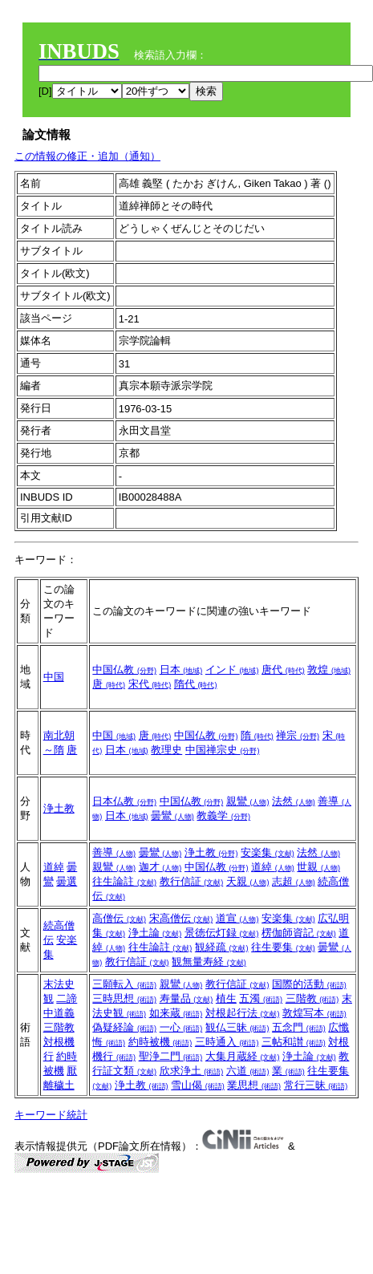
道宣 (237, 918)
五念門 (299, 1027)
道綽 (53, 867)
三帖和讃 (294, 1042)
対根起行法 (242, 1013)
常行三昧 (316, 1085)
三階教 (59, 1027)
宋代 (150, 684)
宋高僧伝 (181, 918)
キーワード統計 (50, 1115)
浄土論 (155, 933)
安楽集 (267, 852)
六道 (248, 1071)
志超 (293, 881)
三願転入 (124, 984)
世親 (318, 867)
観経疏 (222, 947)
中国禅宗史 (222, 750)
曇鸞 (172, 815)
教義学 (223, 815)
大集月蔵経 (242, 1056)
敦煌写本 (314, 1013)
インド (232, 669)
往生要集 (283, 947)
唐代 (283, 669)
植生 (226, 998)
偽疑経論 (124, 1027)
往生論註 (124, 881)
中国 (53, 677)
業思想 (254, 1085)
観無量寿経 (209, 962)
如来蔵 (176, 1013)
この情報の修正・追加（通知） (87, 156)
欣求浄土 (192, 1071)
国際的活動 (309, 984)
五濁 (260, 998)
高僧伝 (119, 918)
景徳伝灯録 (221, 933)
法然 (293, 801)
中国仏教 (124, 669)
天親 (248, 881)
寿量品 (186, 998)
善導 (114, 852)
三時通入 (227, 1042)
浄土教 (59, 808)
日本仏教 (124, 801)
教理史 (166, 750)
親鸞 (248, 801)
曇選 (66, 881)
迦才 (160, 867)
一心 (181, 1027)
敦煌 (329, 669)
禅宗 (297, 735)
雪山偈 (198, 1085)
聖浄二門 (171, 1056)
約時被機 (160, 1042)
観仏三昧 (237, 1027)
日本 (181, 669)
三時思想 (124, 998)
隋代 (195, 684)
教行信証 (192, 881)
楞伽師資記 (299, 933)
